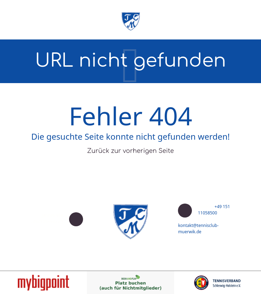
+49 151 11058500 (214, 210)
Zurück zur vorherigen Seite (130, 151)
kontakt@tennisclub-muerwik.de (198, 228)
